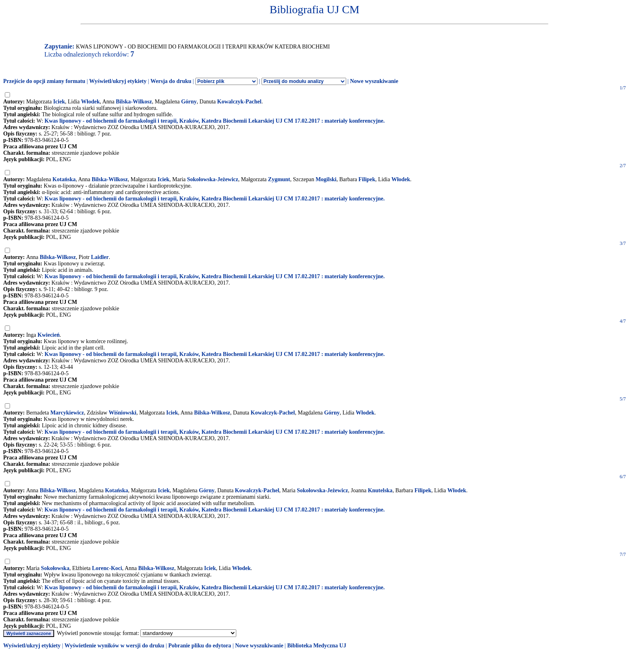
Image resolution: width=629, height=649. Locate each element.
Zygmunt (279, 179)
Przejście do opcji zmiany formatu (44, 81)
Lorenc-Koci (107, 568)
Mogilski (326, 179)
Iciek (59, 102)
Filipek (367, 179)
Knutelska (380, 490)
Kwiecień (49, 335)
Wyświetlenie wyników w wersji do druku (114, 646)
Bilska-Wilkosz (134, 102)
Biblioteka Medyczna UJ (316, 646)
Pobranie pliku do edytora (199, 646)
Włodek (90, 102)
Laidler (100, 257)
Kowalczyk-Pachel (239, 102)
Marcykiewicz (67, 413)
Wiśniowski (122, 413)
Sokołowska (55, 568)
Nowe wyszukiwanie (374, 81)
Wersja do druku (170, 81)
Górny (189, 102)
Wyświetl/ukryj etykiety (117, 81)
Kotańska (64, 179)
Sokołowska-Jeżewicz (212, 179)
